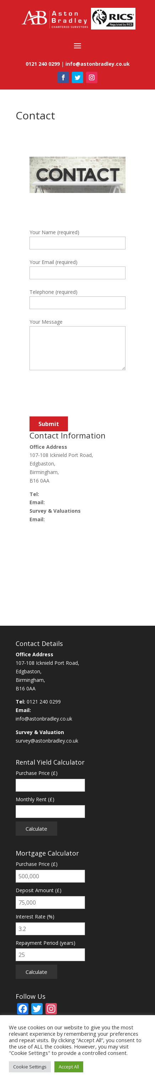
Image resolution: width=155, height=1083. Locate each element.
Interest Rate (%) (35, 916)
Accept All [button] (69, 1066)
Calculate (36, 828)
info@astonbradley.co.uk (74, 502)
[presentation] (84, 397)
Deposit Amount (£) (39, 890)
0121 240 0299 (58, 494)
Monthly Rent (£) (35, 799)
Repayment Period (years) (45, 942)
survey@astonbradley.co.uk (77, 519)
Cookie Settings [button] (30, 1066)
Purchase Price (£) (37, 773)
